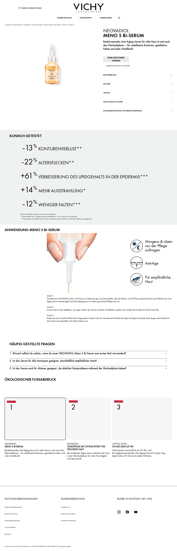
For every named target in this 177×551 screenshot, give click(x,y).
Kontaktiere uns (66, 507)
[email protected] (64, 546)
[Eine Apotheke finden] (116, 59)
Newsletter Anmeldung (68, 520)
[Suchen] (118, 17)
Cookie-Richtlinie (10, 527)
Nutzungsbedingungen (12, 520)
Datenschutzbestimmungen (13, 507)
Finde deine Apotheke (68, 514)
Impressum (8, 534)
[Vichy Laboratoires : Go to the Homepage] (88, 7)
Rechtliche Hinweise (11, 514)
